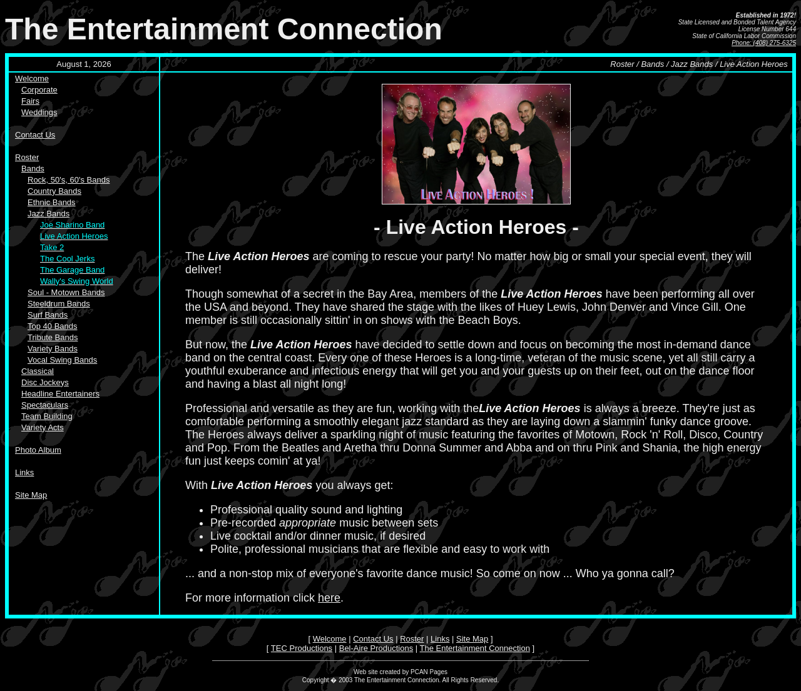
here (329, 598)
